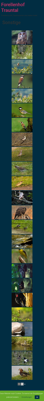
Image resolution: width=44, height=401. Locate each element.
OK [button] (37, 397)
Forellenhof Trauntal (13, 7)
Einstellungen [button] (27, 397)
